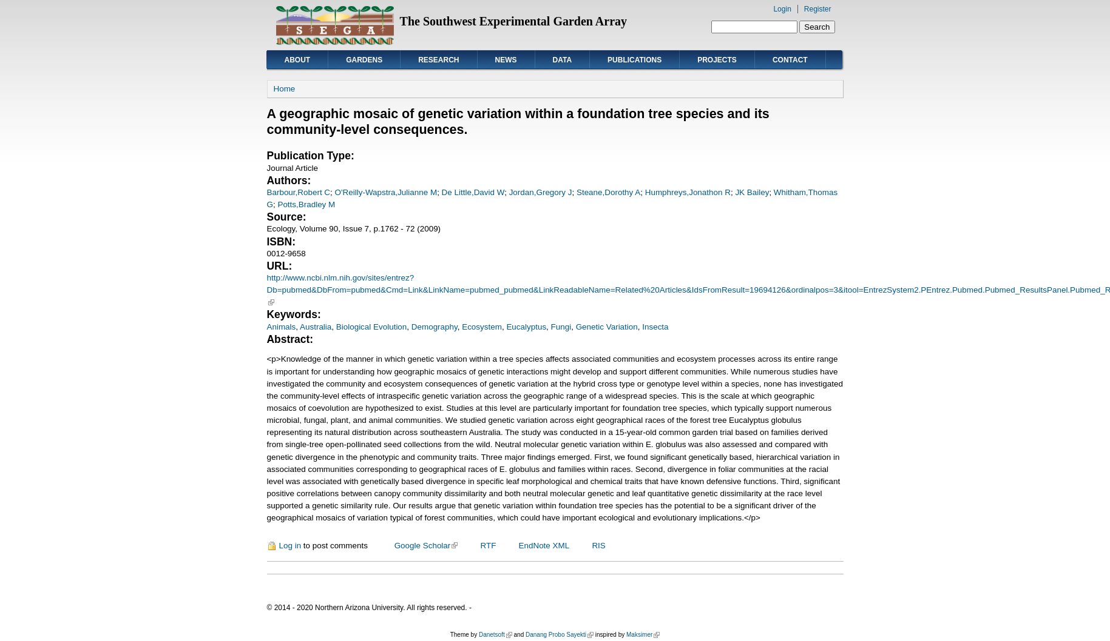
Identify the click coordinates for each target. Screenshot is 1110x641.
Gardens (364, 60)
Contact (790, 60)
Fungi (561, 326)
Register (817, 9)
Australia (315, 326)
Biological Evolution (371, 326)
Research (438, 60)
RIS (598, 545)
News (506, 60)
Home (285, 88)
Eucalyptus (526, 326)
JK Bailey (752, 192)
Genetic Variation (607, 326)
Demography (434, 326)
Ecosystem (482, 326)
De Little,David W (473, 192)
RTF (488, 545)
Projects (717, 60)
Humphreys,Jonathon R (688, 192)
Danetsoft (495, 634)
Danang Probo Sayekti (560, 634)
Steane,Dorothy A (608, 192)
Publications (634, 60)
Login (782, 9)
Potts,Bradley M (306, 204)
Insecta (655, 326)
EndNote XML (544, 545)
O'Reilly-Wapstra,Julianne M (386, 192)
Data (562, 60)
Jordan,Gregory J (540, 192)
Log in (290, 545)
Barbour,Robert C (299, 192)
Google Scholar (426, 545)
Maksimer (643, 634)
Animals (281, 326)
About (298, 60)
